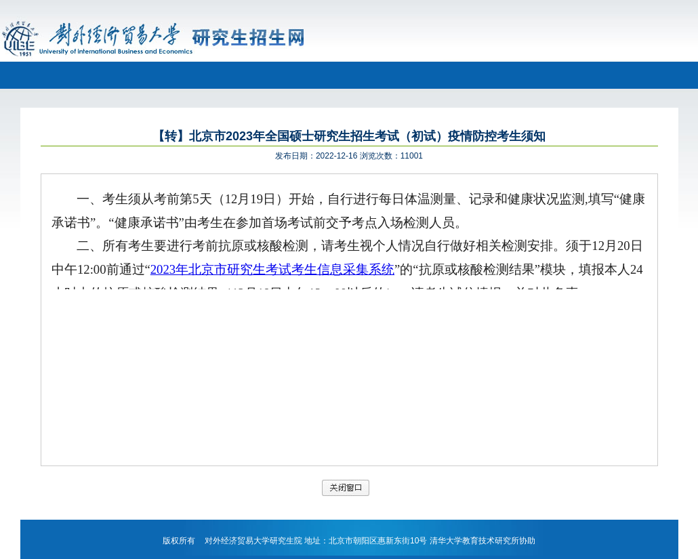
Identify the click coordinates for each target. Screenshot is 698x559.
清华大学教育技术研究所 (474, 540)
